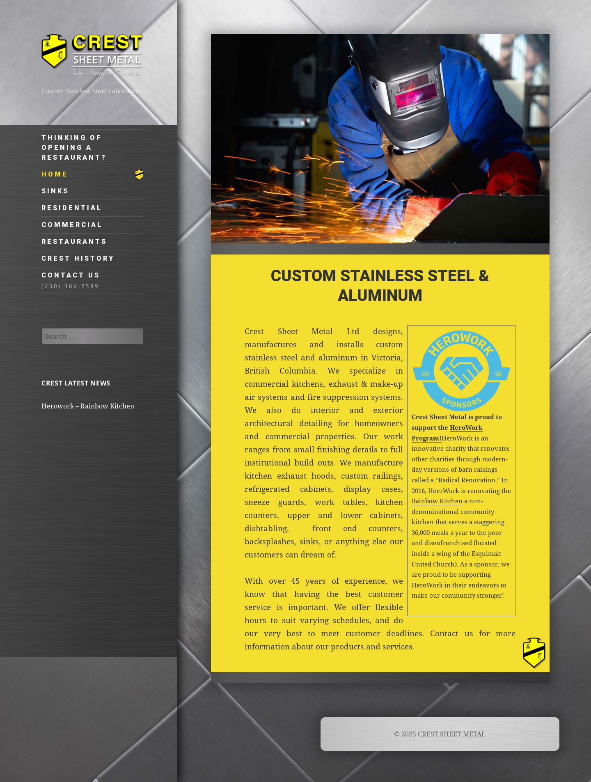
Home (54, 174)
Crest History (78, 258)
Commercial (72, 225)
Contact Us (92, 280)
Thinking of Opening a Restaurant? (74, 147)
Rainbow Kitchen (437, 501)
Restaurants (74, 241)
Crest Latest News (75, 383)
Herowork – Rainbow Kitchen (87, 405)
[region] (380, 138)
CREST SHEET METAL (92, 58)
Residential (71, 208)
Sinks (55, 191)
